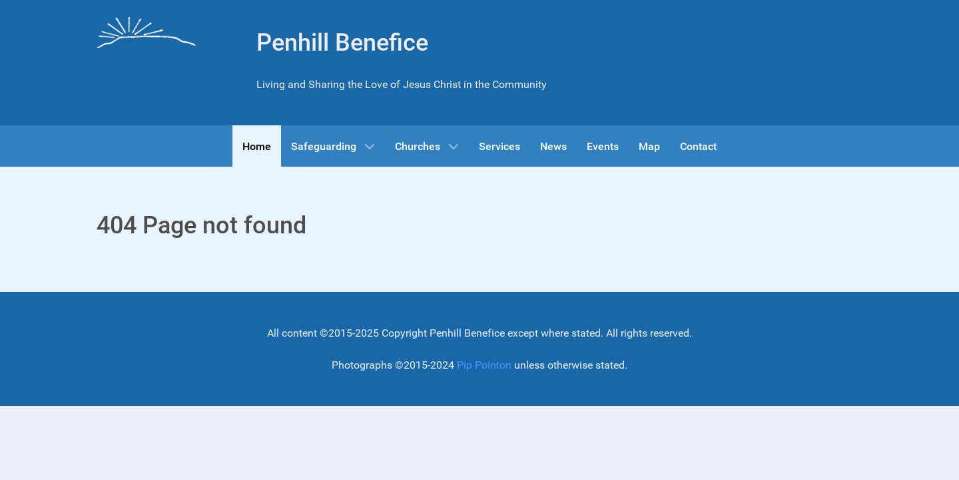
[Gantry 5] (146, 34)
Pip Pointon (484, 365)
